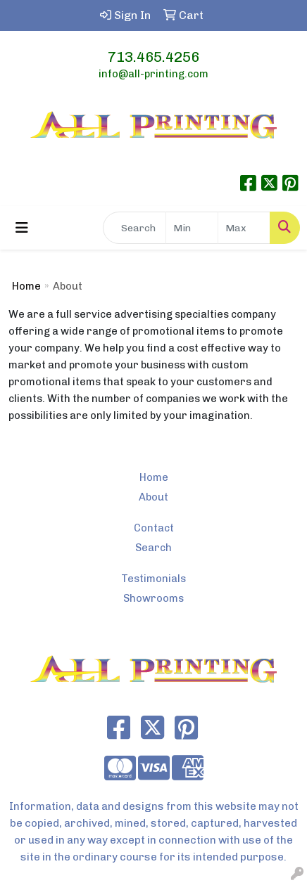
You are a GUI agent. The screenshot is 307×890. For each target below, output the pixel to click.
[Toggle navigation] (22, 228)
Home (26, 286)
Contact (154, 528)
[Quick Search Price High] (244, 228)
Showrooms (153, 598)
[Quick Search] (134, 228)
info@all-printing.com (153, 73)
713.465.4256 (153, 57)
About (153, 497)
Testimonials (153, 578)
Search (153, 547)
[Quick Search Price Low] (191, 228)
